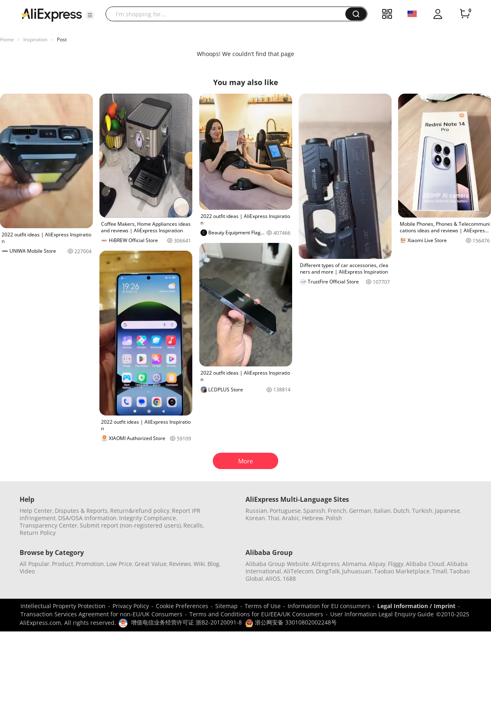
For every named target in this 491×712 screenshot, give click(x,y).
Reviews (180, 564)
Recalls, (193, 525)
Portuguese (285, 510)
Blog (213, 564)
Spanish (314, 510)
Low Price (119, 564)
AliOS (273, 578)
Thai (273, 518)
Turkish (422, 510)
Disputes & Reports (81, 510)
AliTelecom (298, 571)
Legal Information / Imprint (416, 606)
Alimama (354, 564)
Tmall (439, 571)
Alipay (377, 564)
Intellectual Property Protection (63, 606)
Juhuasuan (357, 571)
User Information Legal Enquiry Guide (382, 614)
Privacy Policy (131, 606)
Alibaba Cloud (425, 564)
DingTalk (328, 571)
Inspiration (35, 39)
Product (62, 564)
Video (27, 571)
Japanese (447, 510)
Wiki (199, 564)
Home (7, 39)
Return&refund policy (139, 510)
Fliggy (395, 564)
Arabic (291, 518)
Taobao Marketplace (402, 571)
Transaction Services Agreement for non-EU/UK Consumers (101, 614)
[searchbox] (228, 14)
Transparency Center (48, 525)
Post (62, 39)
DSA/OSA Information (87, 518)
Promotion (90, 564)
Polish (334, 518)
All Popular (35, 564)
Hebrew (312, 518)
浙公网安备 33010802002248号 (291, 622)
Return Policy (38, 533)
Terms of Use (263, 606)
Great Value (151, 564)
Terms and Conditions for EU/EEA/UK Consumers (256, 614)
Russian (256, 510)
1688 (289, 578)
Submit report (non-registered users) (130, 525)
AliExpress (325, 564)
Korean (255, 518)
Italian (382, 510)
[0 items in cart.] (464, 13)
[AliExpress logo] (51, 14)
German (360, 510)
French (337, 510)
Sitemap (226, 606)
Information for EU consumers (329, 606)
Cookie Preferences (182, 606)
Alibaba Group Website (277, 564)
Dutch (401, 510)
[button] (90, 15)
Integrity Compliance (147, 518)
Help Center (36, 510)
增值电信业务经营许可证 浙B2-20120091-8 (186, 622)
